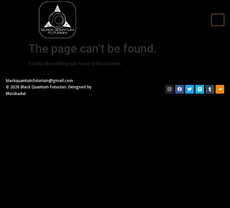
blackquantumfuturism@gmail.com (39, 80)
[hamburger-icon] (217, 20)
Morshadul (16, 93)
